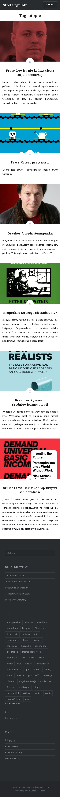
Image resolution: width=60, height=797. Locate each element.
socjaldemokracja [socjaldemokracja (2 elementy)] (27, 681)
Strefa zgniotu (15, 5)
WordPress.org (12, 758)
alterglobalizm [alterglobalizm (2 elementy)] (14, 622)
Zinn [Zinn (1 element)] (27, 699)
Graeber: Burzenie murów (17, 581)
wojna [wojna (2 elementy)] (38, 693)
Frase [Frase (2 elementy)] (26, 640)
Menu (51, 5)
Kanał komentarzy (13, 752)
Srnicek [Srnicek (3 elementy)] (10, 687)
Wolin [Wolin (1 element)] (48, 693)
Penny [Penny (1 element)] (48, 669)
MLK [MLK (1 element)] (19, 663)
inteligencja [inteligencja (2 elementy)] (12, 651)
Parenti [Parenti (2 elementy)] (37, 669)
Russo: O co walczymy (15, 599)
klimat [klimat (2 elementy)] (32, 657)
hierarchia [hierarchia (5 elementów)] (26, 645)
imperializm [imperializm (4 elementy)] (40, 645)
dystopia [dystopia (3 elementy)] (26, 634)
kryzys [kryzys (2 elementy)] (42, 657)
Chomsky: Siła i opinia (15, 575)
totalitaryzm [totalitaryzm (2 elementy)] (24, 687)
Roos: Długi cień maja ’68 (17, 587)
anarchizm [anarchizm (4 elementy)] (42, 622)
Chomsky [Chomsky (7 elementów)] (39, 628)
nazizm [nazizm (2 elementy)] (28, 663)
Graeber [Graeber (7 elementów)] (37, 640)
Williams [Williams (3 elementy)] (27, 693)
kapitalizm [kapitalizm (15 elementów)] (12, 657)
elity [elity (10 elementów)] (36, 634)
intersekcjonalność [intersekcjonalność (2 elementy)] (31, 651)
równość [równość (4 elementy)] (11, 681)
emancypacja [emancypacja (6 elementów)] (13, 640)
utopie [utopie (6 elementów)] (37, 687)
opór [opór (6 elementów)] (27, 669)
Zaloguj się (10, 740)
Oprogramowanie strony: (23, 787)
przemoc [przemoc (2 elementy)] (20, 675)
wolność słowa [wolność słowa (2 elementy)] (14, 699)
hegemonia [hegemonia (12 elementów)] (12, 645)
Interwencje (11, 718)
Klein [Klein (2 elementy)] (23, 657)
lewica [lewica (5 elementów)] (10, 663)
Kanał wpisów (11, 746)
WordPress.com (37, 790)
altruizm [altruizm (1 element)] (29, 622)
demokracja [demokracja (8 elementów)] (12, 634)
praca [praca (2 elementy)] (9, 675)
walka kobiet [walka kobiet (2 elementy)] (13, 693)
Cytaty (8, 712)
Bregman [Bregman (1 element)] (26, 628)
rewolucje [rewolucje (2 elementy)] (47, 675)
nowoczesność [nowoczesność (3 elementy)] (14, 669)
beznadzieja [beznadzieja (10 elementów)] (12, 628)
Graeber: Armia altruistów (17, 593)
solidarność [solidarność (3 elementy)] (45, 681)
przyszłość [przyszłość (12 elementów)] (33, 675)
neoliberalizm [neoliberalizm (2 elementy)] (42, 663)
